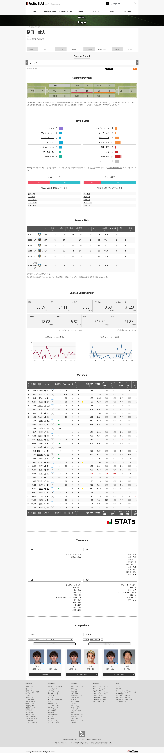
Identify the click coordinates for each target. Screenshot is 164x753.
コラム (118, 686)
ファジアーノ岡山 (31, 716)
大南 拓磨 (132, 557)
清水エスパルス (30, 705)
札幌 (41, 409)
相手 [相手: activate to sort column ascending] (39, 385)
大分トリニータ (52, 720)
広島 (41, 470)
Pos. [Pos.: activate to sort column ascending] (65, 385)
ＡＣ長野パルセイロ (76, 695)
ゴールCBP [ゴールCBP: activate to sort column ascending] (135, 385)
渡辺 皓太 (88, 203)
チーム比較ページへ (54, 644)
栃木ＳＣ (73, 688)
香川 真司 (32, 200)
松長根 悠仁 (131, 572)
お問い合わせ (97, 740)
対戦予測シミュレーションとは (124, 699)
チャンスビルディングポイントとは (69, 330)
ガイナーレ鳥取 (75, 707)
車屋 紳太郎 (131, 564)
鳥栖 (41, 432)
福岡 (41, 425)
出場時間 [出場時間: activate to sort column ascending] (78, 229)
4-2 (48, 493)
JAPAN (80, 11)
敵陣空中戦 (49, 157)
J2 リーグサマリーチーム (100, 692)
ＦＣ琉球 (73, 722)
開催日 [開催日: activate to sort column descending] (33, 385)
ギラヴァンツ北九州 (76, 716)
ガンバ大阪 (29, 711)
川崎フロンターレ (31, 701)
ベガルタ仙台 (52, 690)
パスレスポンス (48, 152)
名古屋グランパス (31, 707)
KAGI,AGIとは (120, 694)
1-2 (48, 391)
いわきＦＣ (51, 695)
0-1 (48, 402)
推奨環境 (71, 740)
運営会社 (90, 740)
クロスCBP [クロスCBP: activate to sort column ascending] (104, 385)
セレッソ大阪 (29, 712)
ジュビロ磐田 (52, 711)
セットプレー (47, 147)
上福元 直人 (76, 557)
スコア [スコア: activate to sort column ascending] (46, 385)
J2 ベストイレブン (98, 695)
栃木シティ (51, 697)
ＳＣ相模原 (74, 692)
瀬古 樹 (77, 595)
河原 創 (87, 197)
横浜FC (40, 440)
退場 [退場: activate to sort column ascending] (130, 229)
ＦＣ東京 (28, 695)
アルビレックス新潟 (53, 707)
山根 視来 (132, 567)
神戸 (41, 459)
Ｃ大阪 (40, 406)
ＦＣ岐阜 (73, 699)
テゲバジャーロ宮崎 (53, 722)
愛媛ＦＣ (73, 712)
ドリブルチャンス (102, 128)
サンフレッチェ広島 (31, 718)
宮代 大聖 (132, 600)
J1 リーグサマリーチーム (100, 686)
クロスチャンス (103, 133)
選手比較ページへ (109, 644)
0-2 (48, 413)
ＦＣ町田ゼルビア (31, 699)
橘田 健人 (76, 587)
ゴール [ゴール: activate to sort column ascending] (87, 229)
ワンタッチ (47, 133)
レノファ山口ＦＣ (76, 709)
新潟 (41, 402)
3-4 (48, 462)
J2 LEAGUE (51, 683)
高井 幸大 (132, 575)
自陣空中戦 (105, 147)
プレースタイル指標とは (123, 695)
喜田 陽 (31, 194)
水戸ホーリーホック (31, 688)
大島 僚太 (76, 590)
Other (117, 683)
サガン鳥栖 (51, 718)
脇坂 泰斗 (76, 592)
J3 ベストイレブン (98, 701)
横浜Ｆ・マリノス (31, 703)
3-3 (48, 500)
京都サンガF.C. (30, 709)
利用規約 (65, 740)
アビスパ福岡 (29, 720)
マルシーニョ (131, 598)
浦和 (41, 421)
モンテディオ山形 (53, 694)
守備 (107, 152)
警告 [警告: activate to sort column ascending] (122, 229)
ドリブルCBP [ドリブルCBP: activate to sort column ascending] (112, 385)
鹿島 (41, 394)
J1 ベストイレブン (98, 690)
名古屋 (40, 417)
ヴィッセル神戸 (30, 714)
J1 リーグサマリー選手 (99, 688)
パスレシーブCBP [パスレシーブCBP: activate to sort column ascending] (120, 385)
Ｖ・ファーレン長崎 (31, 722)
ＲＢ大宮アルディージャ (55, 699)
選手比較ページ (45, 674)
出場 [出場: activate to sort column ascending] (52, 229)
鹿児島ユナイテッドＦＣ (78, 720)
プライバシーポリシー (80, 740)
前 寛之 (87, 194)
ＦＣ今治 (50, 716)
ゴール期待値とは (121, 701)
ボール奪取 (105, 157)
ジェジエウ (132, 559)
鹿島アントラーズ (31, 686)
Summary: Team (50, 11)
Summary (96, 683)
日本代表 (118, 688)
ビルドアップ (104, 142)
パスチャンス (104, 138)
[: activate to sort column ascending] (33, 229)
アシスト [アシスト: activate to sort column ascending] (113, 229)
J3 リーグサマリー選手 (99, 699)
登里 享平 (132, 554)
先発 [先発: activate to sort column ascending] (61, 229)
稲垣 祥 (87, 206)
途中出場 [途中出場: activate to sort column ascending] (69, 229)
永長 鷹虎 (76, 600)
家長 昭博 (76, 608)
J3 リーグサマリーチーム (100, 697)
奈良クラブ (74, 705)
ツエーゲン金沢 (75, 697)
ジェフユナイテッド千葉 (32, 692)
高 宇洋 (31, 197)
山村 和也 (76, 605)
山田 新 (133, 595)
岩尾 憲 (87, 200)
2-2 (48, 459)
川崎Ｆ (44, 235)
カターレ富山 (52, 709)
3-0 (48, 451)
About (112, 11)
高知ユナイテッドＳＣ (77, 714)
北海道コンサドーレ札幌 (55, 686)
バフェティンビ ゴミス (127, 592)
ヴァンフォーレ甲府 (53, 705)
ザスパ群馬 (74, 690)
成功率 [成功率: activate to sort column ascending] (104, 229)
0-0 (48, 406)
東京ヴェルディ (30, 697)
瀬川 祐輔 (76, 603)
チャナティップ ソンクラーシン (68, 598)
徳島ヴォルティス (53, 714)
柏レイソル (29, 694)
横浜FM (40, 391)
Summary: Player (65, 11)
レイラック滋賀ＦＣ (76, 701)
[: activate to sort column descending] (29, 229)
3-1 (48, 425)
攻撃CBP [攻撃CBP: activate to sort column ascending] (89, 385)
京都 (41, 428)
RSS (135, 69)
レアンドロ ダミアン (128, 585)
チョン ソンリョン (73, 554)
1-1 (48, 398)
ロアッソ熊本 (74, 718)
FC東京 (40, 436)
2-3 (48, 470)
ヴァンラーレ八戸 (53, 688)
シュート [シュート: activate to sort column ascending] (95, 229)
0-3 (48, 477)
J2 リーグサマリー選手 (99, 694)
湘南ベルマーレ (52, 703)
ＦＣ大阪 (73, 703)
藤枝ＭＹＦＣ (52, 712)
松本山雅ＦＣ (74, 694)
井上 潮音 (32, 203)
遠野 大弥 (132, 590)
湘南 (41, 398)
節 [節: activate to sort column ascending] (28, 385)
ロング (49, 142)
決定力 (51, 128)
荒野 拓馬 (32, 206)
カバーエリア (104, 161)
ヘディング (47, 138)
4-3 (48, 409)
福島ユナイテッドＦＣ (77, 686)
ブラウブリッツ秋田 (53, 692)
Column (96, 11)
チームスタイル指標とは (123, 697)
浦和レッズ (29, 690)
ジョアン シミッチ (73, 585)
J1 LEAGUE (29, 683)
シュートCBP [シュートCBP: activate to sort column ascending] (127, 385)
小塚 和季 (76, 610)
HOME (34, 11)
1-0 (48, 428)
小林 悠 (133, 587)
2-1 (48, 394)
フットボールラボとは (122, 690)
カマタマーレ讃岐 (76, 711)
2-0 (48, 485)
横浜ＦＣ (50, 701)
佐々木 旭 (132, 562)
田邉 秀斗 (132, 570)
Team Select (127, 11)
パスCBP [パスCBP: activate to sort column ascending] (97, 385)
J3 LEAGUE (74, 683)
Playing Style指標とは (114, 168)
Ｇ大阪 (40, 413)
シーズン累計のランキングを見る (125, 330)
